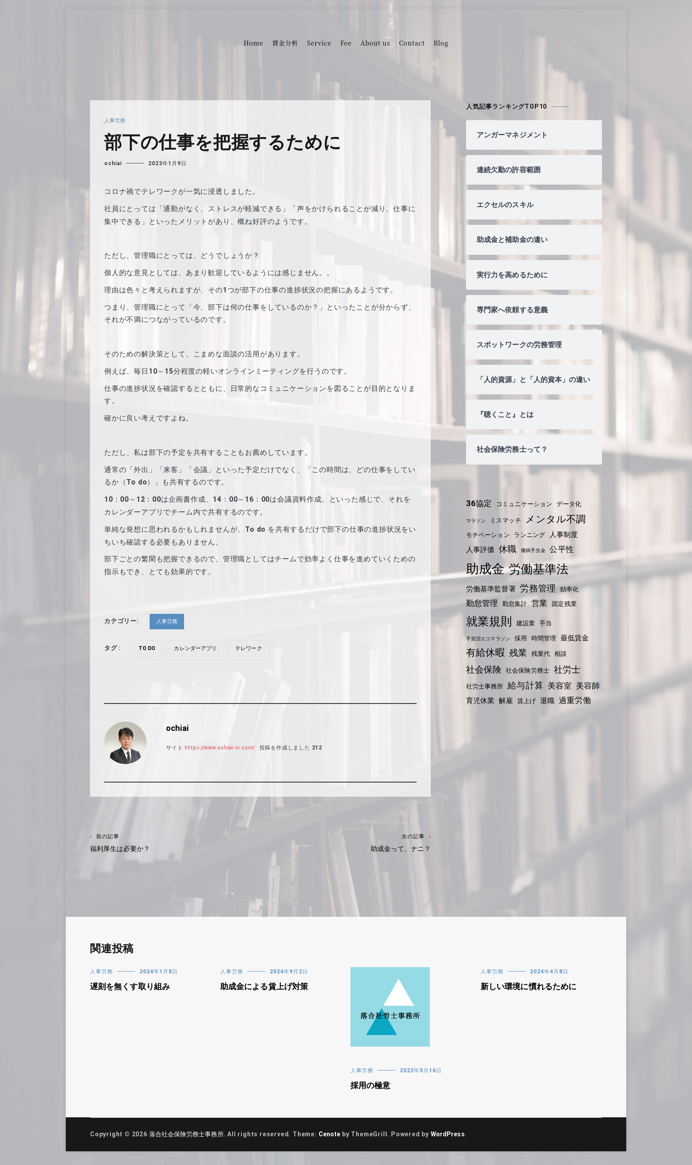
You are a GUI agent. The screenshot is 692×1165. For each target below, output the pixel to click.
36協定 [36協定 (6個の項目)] (479, 512)
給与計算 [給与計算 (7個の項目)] (528, 693)
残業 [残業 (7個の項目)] (520, 661)
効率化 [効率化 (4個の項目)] (573, 597)
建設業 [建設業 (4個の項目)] (527, 631)
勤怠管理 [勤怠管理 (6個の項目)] (482, 612)
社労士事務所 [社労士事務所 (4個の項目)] (485, 694)
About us (375, 42)
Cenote (334, 1139)
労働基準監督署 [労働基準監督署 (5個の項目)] (492, 598)
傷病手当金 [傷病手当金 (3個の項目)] (536, 559)
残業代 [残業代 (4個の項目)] (543, 662)
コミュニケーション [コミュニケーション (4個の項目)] (526, 512)
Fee (346, 42)
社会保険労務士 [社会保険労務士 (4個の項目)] (530, 678)
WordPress (454, 1139)
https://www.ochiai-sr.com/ (223, 748)
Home (253, 42)
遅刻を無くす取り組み (131, 991)
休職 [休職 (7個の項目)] (509, 557)
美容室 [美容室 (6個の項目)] (563, 694)
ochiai (113, 163)
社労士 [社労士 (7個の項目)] (570, 678)
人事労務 (115, 120)
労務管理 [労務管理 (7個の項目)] (540, 597)
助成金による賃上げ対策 (266, 991)
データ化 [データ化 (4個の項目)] (573, 512)
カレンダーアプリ (198, 648)
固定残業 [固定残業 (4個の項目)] (568, 612)
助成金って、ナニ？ (345, 844)
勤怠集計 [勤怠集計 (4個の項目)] (517, 612)
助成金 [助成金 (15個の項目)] (485, 577)
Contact (412, 42)
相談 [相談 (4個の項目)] (564, 662)
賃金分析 (285, 42)
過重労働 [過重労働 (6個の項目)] (482, 724)
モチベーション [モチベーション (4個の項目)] (489, 543)
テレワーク (253, 648)
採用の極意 (371, 1090)
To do (148, 648)
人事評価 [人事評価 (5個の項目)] (481, 558)
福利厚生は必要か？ (175, 844)
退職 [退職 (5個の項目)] (579, 709)
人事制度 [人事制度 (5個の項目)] (568, 543)
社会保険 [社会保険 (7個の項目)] (484, 678)
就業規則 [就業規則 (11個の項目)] (489, 629)
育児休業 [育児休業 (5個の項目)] (510, 709)
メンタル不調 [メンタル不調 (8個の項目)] (559, 527)
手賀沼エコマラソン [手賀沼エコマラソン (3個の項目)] (489, 647)
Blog (441, 42)
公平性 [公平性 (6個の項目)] (565, 558)
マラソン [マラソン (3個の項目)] (476, 529)
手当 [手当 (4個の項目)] (548, 631)
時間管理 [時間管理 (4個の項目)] (547, 646)
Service (319, 42)
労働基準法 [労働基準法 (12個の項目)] (540, 577)
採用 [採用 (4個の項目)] (523, 646)
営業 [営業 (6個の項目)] (542, 612)
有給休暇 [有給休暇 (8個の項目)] (486, 661)
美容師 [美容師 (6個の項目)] (478, 709)
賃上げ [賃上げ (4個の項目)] (558, 709)
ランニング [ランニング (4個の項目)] (532, 543)
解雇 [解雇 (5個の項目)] (536, 709)
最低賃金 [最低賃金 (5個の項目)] (579, 646)
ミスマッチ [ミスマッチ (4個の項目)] (507, 528)
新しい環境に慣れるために (530, 991)
